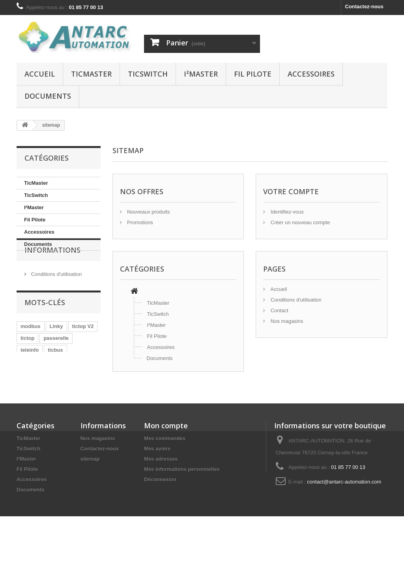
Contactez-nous (364, 6)
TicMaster (91, 74)
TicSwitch (148, 74)
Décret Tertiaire (39, 396)
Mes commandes (164, 482)
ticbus (55, 373)
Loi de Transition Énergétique (57, 385)
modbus (31, 349)
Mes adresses (161, 502)
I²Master (201, 74)
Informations (52, 274)
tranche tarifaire (40, 408)
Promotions (139, 222)
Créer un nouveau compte (299, 222)
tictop (27, 361)
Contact (278, 310)
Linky (56, 349)
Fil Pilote (252, 74)
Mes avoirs (157, 492)
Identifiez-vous (286, 212)
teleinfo (30, 373)
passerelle (56, 361)
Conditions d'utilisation (56, 295)
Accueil (39, 74)
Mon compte (166, 469)
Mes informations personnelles (181, 513)
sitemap (90, 502)
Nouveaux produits (148, 212)
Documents (47, 96)
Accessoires (311, 74)
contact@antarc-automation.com (344, 525)
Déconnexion (160, 523)
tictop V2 (83, 349)
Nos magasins (286, 321)
